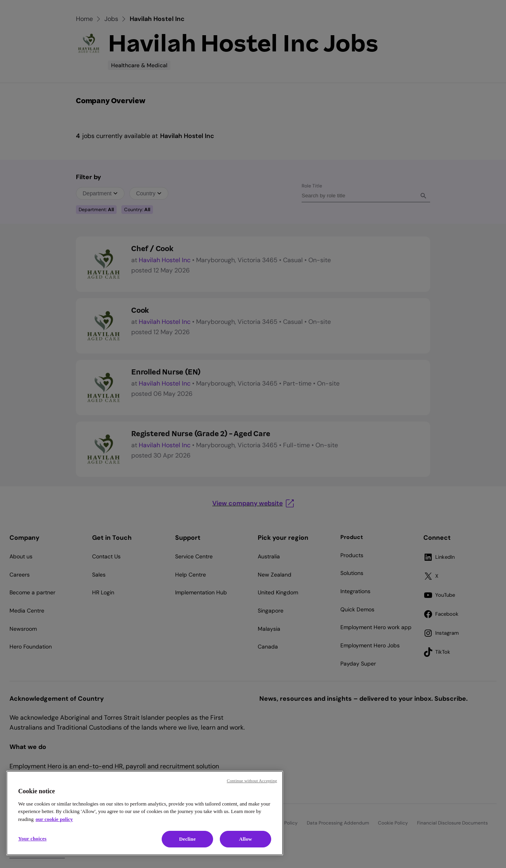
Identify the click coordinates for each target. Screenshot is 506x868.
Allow (245, 839)
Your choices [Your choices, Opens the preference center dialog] (32, 839)
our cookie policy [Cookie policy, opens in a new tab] (54, 819)
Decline (187, 839)
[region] (144, 813)
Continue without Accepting (252, 780)
